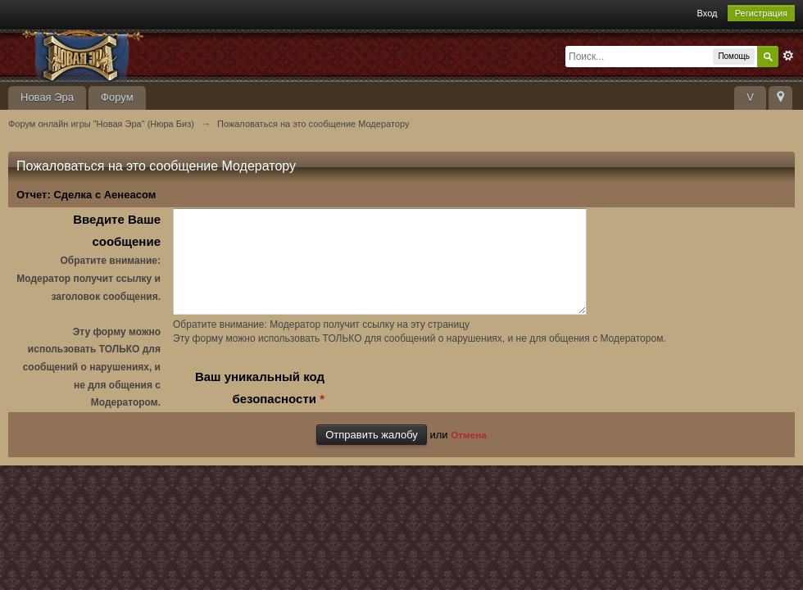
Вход (707, 13)
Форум (117, 97)
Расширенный (788, 55)
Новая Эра (47, 97)
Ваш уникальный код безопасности (259, 407)
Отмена (469, 452)
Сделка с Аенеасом (104, 194)
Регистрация (761, 13)
